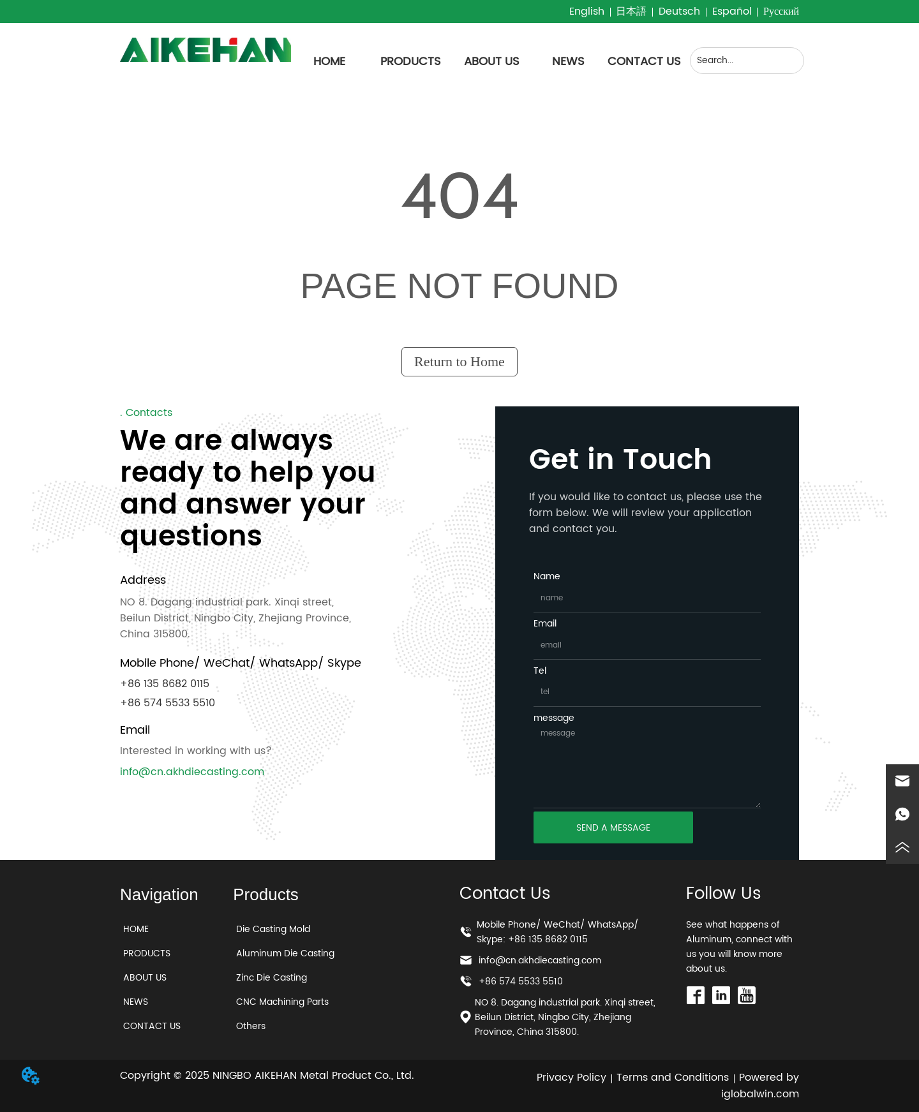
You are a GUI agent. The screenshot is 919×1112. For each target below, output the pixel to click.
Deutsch (679, 11)
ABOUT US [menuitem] (491, 61)
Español (732, 11)
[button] (411, 61)
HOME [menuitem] (329, 61)
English (586, 11)
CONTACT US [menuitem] (644, 61)
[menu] (487, 62)
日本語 (631, 11)
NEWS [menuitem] (568, 61)
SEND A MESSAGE (613, 827)
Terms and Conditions (672, 1077)
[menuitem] (411, 62)
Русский (781, 11)
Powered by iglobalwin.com (760, 1085)
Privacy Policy (571, 1077)
